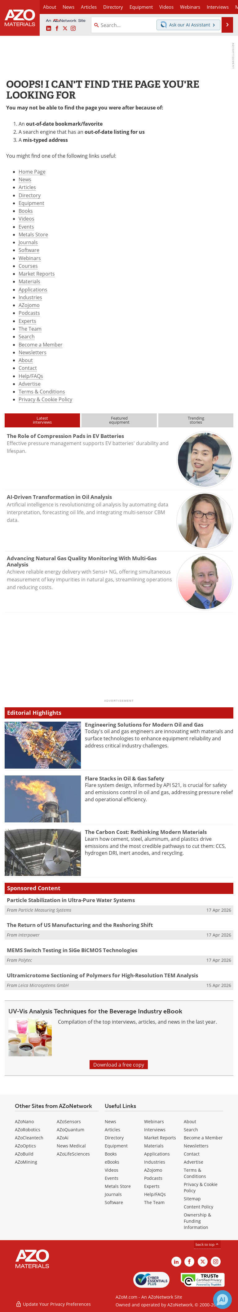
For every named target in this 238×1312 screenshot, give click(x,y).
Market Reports (37, 273)
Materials (29, 281)
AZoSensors (69, 1121)
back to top (207, 1244)
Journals (28, 242)
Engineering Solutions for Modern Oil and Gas (144, 724)
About (26, 360)
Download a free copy (118, 1064)
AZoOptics (25, 1146)
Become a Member (41, 344)
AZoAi (62, 1138)
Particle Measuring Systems (44, 910)
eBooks (112, 1162)
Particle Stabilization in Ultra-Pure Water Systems (71, 900)
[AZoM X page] (65, 28)
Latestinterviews (42, 420)
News (25, 179)
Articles (27, 187)
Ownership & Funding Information (197, 1221)
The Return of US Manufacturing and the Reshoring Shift (80, 924)
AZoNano (24, 1121)
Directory (113, 7)
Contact (28, 368)
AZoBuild (24, 1154)
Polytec (25, 960)
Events (26, 226)
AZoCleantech (29, 1138)
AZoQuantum (70, 1130)
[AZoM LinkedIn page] (48, 28)
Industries (30, 297)
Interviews (154, 1130)
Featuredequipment (119, 420)
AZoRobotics (27, 1130)
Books (26, 210)
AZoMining (26, 1162)
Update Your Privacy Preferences (53, 1304)
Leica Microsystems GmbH (43, 985)
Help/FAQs (31, 376)
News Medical (71, 1146)
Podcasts (29, 312)
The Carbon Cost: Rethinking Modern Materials (146, 831)
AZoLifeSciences (73, 1154)
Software (29, 250)
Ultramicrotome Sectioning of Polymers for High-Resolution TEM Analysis (102, 975)
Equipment (31, 203)
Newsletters (32, 352)
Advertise (30, 383)
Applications (33, 289)
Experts (27, 321)
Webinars (30, 258)
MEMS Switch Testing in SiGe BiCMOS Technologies (72, 950)
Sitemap (192, 1199)
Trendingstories (196, 420)
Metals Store (33, 234)
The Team (30, 328)
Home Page (32, 171)
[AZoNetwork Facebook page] (57, 28)
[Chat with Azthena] (222, 1299)
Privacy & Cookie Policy (45, 399)
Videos (26, 218)
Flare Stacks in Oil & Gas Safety (124, 778)
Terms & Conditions (42, 391)
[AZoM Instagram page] (73, 28)
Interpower (29, 935)
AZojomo (29, 305)
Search (27, 336)
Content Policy (198, 1207)
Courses (28, 266)
